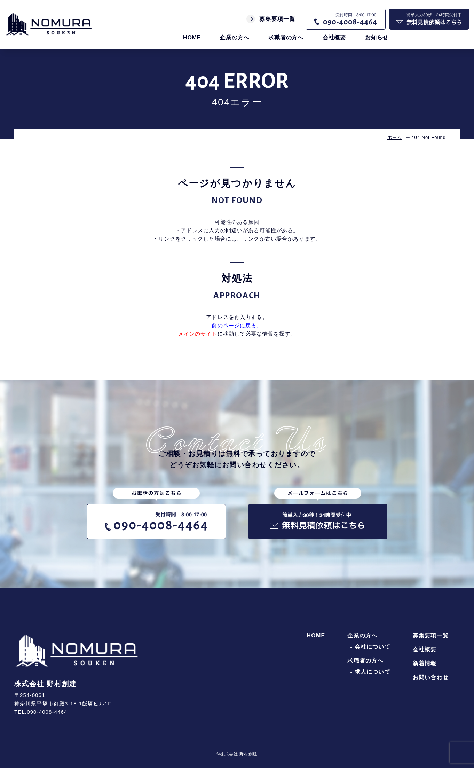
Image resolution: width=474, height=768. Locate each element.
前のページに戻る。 (237, 325)
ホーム (394, 137)
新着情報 (425, 663)
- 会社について (370, 647)
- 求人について (370, 672)
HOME (192, 37)
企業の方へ (234, 37)
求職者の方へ (285, 37)
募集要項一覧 (270, 19)
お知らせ (376, 37)
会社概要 (334, 37)
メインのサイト (198, 334)
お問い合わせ (431, 677)
